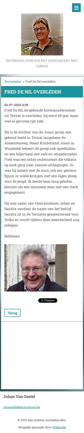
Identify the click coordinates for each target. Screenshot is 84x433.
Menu (76, 7)
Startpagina (12, 81)
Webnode (59, 427)
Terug (12, 313)
